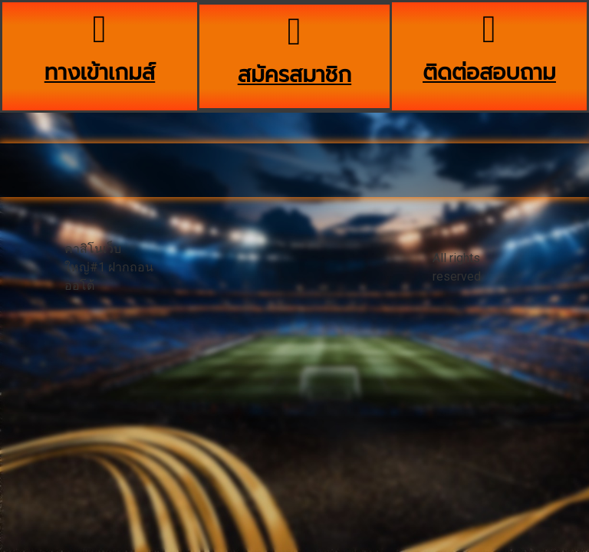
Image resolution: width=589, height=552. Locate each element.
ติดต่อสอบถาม (489, 72)
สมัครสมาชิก (294, 75)
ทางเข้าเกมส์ (99, 72)
